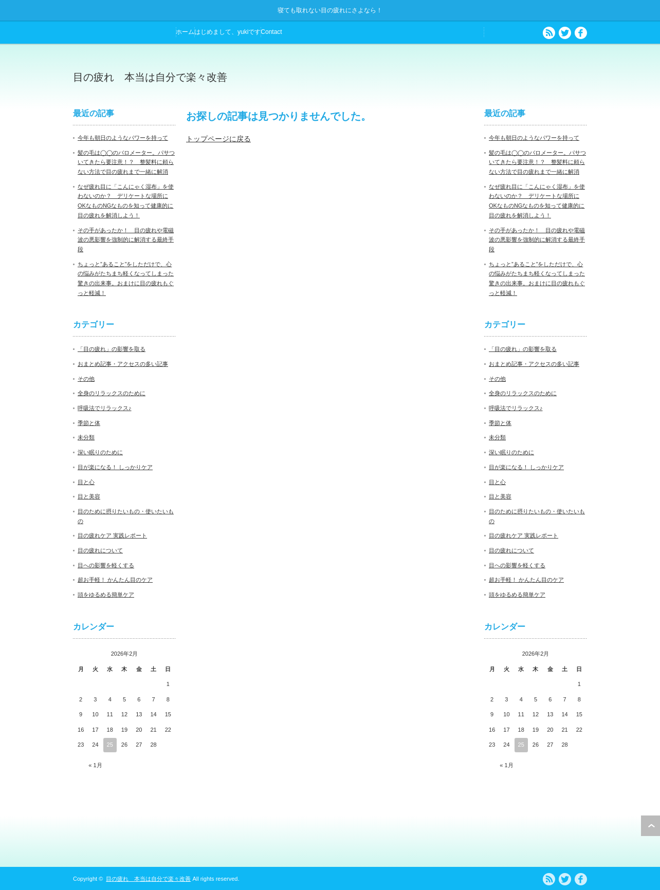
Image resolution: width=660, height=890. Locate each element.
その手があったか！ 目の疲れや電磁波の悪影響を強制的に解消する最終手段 (126, 239)
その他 (86, 379)
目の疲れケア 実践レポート (112, 535)
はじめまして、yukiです (227, 31)
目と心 (86, 482)
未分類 (86, 437)
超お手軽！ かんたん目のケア (115, 580)
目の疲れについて (100, 550)
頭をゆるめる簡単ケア (106, 594)
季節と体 (89, 423)
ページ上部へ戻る (650, 825)
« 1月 (95, 765)
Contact (271, 31)
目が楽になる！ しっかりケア (115, 467)
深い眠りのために (100, 452)
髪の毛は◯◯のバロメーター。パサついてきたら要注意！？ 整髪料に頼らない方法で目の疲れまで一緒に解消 (126, 162)
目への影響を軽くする (106, 565)
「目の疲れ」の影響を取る (111, 349)
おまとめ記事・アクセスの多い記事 (123, 364)
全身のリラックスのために (111, 393)
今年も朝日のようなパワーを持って (123, 138)
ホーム (185, 31)
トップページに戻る (218, 139)
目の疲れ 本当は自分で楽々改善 (150, 77)
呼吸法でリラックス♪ (105, 408)
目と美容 (89, 496)
